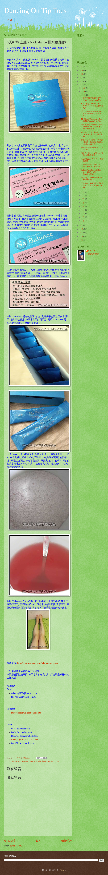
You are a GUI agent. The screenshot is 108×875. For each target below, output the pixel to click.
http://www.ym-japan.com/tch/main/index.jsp (37, 663)
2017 (81, 78)
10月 (83, 95)
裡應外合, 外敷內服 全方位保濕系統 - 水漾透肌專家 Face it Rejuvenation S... (92, 142)
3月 (83, 214)
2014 (81, 225)
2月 (83, 217)
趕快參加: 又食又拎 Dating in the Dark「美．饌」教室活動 (91, 134)
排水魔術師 (42, 761)
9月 (83, 192)
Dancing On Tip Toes (35, 10)
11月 (83, 91)
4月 (83, 210)
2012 (81, 233)
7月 (83, 199)
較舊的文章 (66, 840)
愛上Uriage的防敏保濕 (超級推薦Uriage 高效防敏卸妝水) (91, 113)
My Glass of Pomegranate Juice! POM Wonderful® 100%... (92, 120)
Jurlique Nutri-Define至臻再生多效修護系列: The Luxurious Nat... (91, 172)
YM (57, 761)
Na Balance (51, 761)
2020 (81, 67)
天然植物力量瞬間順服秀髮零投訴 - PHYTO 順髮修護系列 (92, 185)
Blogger (62, 870)
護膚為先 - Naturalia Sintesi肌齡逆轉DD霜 (91, 179)
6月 (83, 203)
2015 (81, 85)
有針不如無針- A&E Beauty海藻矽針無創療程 (92, 154)
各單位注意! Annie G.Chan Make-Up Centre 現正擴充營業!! (92, 106)
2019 (81, 70)
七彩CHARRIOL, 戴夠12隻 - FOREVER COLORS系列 (91, 99)
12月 (83, 88)
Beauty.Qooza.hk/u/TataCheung (25, 739)
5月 (83, 206)
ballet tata (92, 251)
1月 (83, 221)
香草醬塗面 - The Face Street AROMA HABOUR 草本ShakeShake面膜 (91, 127)
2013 (81, 229)
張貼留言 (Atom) (16, 846)
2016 (81, 81)
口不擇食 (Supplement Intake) (22, 761)
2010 (81, 240)
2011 (81, 236)
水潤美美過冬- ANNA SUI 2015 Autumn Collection (90, 165)
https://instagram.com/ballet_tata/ (26, 712)
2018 (81, 74)
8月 (83, 196)
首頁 (9, 19)
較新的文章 (10, 840)
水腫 (35, 761)
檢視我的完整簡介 (93, 254)
